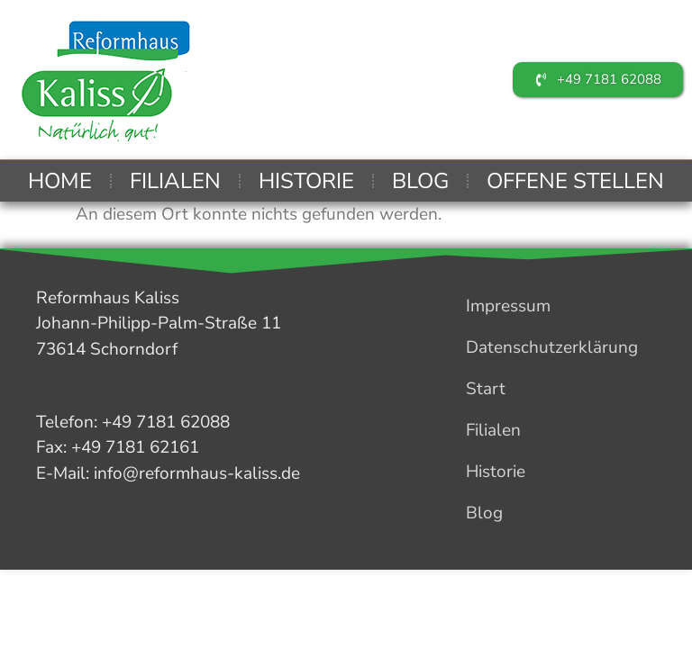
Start (485, 388)
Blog (420, 180)
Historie (306, 180)
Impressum (508, 306)
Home (60, 180)
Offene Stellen (575, 180)
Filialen (175, 180)
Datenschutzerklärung (552, 347)
